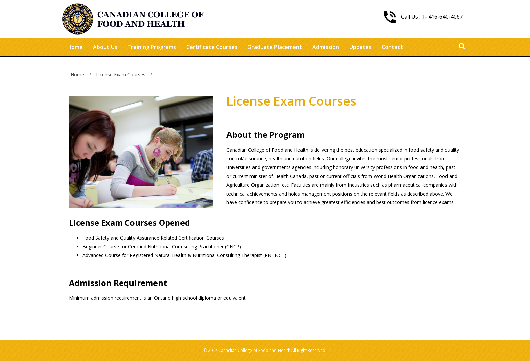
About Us (105, 47)
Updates (360, 47)
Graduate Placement (274, 47)
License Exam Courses (120, 74)
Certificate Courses (211, 47)
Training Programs (151, 47)
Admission (325, 47)
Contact (392, 47)
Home (75, 47)
